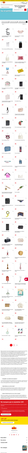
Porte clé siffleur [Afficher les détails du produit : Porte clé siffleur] (17, 192)
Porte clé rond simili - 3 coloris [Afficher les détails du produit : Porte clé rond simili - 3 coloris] (6, 335)
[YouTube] (14, 435)
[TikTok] (18, 435)
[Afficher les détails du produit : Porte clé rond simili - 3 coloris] (7, 331)
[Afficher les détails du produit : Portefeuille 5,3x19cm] (20, 97)
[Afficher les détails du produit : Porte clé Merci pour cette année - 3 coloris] (20, 266)
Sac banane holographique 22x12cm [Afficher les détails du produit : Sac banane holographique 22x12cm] (20, 205)
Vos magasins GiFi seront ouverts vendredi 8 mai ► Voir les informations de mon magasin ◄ (14, 0)
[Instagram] (12, 435)
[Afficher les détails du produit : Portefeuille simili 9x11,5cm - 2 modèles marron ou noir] (20, 214)
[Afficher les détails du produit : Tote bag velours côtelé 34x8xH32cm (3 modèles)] (7, 57)
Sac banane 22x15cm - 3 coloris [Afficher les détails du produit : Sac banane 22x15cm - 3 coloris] (6, 179)
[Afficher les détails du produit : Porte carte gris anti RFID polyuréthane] (7, 44)
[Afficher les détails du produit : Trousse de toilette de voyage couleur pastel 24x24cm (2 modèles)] (7, 97)
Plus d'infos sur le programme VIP (8, 422)
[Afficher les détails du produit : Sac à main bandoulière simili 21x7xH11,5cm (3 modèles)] (20, 240)
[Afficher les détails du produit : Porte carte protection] (20, 44)
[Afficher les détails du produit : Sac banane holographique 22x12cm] (20, 201)
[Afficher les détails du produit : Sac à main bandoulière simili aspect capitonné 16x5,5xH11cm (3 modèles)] (7, 318)
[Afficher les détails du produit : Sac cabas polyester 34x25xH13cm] (20, 136)
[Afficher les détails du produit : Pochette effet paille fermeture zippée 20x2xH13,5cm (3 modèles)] (7, 305)
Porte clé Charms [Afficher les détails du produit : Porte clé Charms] (17, 153)
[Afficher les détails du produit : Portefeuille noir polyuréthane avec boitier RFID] (20, 84)
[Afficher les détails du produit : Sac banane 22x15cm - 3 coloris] (7, 175)
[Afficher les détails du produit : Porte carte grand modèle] (7, 227)
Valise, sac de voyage (5, 21)
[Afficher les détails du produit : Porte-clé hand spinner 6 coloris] (7, 214)
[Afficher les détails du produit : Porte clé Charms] (20, 149)
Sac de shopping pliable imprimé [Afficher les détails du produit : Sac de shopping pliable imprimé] (6, 283)
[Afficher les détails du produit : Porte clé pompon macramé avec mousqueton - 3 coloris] (7, 266)
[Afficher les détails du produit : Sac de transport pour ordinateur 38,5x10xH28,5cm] (20, 227)
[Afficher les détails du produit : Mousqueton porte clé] (7, 110)
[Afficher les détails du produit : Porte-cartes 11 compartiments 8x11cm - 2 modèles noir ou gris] (7, 123)
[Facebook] (10, 435)
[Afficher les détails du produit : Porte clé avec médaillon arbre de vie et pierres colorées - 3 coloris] (7, 292)
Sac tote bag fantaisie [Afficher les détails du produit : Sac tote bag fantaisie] (18, 296)
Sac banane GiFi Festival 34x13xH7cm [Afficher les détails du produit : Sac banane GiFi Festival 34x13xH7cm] (7, 166)
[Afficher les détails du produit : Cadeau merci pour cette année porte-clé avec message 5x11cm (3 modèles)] (20, 279)
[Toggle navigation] (1, 2)
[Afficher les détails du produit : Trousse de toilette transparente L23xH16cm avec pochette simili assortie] (20, 110)
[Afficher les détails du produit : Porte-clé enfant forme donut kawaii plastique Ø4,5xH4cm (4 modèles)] (7, 188)
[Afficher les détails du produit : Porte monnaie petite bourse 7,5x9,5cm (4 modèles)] (7, 84)
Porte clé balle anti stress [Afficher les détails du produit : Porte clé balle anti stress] (5, 140)
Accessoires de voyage (13, 21)
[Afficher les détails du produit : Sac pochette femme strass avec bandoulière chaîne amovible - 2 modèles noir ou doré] (20, 318)
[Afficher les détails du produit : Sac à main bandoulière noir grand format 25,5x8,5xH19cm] (20, 305)
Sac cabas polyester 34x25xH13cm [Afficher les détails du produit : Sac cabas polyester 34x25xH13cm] (20, 140)
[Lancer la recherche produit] (1, 4)
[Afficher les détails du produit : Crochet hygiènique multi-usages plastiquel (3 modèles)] (7, 31)
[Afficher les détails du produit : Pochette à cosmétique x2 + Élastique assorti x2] (20, 331)
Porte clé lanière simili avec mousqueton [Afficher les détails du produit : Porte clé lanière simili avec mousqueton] (5, 258)
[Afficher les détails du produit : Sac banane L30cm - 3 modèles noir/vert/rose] (20, 31)
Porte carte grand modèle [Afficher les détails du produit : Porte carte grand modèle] (5, 231)
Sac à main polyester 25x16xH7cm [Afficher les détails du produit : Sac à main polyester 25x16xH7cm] (20, 179)
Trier (3, 24)
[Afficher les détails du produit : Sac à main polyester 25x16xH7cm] (20, 175)
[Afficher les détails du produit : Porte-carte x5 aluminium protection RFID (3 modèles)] (20, 70)
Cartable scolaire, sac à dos (22, 21)
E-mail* (2, 407)
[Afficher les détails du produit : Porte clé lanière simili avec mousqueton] (7, 253)
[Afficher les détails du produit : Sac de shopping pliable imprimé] (7, 279)
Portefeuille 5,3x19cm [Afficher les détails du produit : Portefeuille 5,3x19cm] (18, 101)
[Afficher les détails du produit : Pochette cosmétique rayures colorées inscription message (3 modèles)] (20, 57)
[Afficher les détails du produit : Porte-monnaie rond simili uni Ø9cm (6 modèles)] (20, 253)
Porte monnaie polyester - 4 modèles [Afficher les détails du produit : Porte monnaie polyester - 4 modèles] (20, 127)
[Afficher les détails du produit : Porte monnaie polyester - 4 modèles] (20, 123)
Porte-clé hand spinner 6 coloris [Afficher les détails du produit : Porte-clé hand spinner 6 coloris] (6, 218)
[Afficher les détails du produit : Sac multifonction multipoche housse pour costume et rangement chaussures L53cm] (7, 240)
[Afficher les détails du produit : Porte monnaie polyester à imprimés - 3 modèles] (20, 162)
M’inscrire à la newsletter (6, 414)
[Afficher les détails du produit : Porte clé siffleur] (20, 188)
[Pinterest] (16, 435)
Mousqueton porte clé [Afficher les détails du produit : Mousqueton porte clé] (5, 114)
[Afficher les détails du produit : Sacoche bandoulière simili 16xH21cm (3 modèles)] (7, 201)
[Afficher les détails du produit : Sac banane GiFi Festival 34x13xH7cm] (7, 162)
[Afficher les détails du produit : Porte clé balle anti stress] (7, 136)
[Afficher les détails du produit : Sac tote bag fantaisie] (20, 292)
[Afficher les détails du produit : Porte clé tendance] (7, 70)
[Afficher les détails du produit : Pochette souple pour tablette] (7, 149)
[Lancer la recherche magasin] (25, 10)
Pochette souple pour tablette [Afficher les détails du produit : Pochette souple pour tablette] (6, 153)
